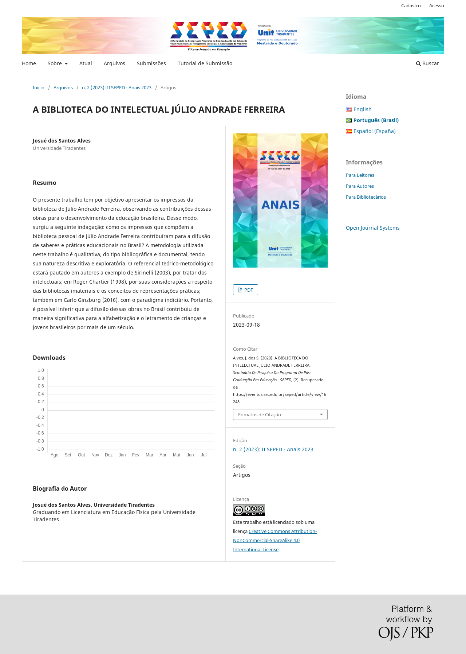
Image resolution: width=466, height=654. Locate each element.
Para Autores (360, 186)
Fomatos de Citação (259, 414)
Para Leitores (360, 175)
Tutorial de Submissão (205, 63)
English (363, 109)
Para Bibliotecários (366, 197)
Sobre (55, 63)
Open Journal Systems (373, 227)
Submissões (151, 63)
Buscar (427, 63)
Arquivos (114, 63)
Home (29, 63)
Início (38, 87)
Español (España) (375, 131)
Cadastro (411, 5)
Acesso (436, 5)
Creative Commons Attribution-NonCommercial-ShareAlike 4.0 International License (275, 540)
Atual (85, 63)
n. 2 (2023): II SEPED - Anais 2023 (116, 87)
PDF (248, 290)
